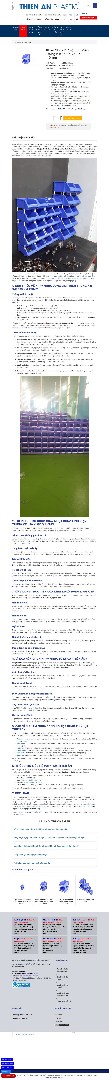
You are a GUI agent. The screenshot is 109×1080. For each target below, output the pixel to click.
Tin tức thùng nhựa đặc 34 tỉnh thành (53, 17)
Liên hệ (77, 17)
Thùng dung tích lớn (39, 31)
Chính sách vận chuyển (63, 986)
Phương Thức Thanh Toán (22, 1015)
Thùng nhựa (23, 28)
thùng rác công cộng (55, 278)
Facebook (6, 1072)
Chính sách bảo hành (63, 978)
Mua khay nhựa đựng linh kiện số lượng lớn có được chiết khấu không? (46, 846)
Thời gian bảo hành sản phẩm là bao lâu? (32, 863)
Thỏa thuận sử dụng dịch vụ (62, 970)
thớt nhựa (39, 806)
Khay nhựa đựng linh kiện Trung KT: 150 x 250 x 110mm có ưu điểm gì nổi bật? (49, 838)
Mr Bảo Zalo (6, 1060)
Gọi (8, 1076)
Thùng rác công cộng (24, 739)
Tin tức (70, 18)
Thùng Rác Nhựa (31, 29)
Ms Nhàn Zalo (7, 1064)
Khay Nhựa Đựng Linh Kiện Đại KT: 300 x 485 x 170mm (64, 901)
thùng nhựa (86, 278)
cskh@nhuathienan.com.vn (32, 780)
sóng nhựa (67, 278)
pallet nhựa (76, 278)
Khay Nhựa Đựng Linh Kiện (85, 900)
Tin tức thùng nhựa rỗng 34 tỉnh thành (34, 17)
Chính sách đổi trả (64, 1001)
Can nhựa (20, 755)
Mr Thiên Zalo (7, 1068)
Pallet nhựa (21, 748)
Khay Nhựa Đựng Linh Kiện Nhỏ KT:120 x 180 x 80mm (22, 901)
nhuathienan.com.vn (25, 1034)
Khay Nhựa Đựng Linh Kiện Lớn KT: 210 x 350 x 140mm (44, 901)
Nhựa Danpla (47, 28)
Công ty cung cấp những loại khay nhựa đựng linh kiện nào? (41, 829)
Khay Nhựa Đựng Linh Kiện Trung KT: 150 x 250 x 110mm (67, 54)
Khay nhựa (27, 42)
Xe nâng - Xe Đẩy (62, 31)
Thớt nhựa (20, 753)
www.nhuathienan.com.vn (33, 782)
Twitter (58, 1018)
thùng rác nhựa (91, 1075)
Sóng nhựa (21, 743)
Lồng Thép (68, 28)
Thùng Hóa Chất (55, 29)
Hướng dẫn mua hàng (21, 1018)
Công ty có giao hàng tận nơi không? (30, 854)
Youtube (59, 1022)
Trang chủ (16, 28)
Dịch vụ (65, 17)
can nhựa (22, 281)
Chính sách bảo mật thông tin (63, 994)
